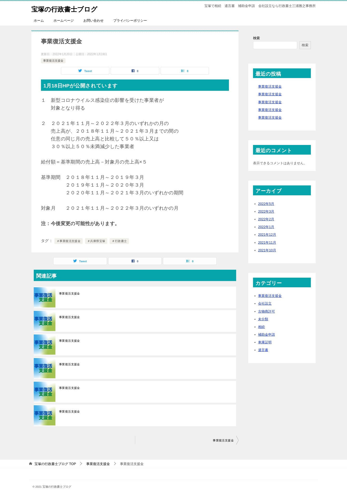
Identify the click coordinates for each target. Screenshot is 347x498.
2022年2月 (266, 219)
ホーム (39, 20)
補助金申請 (266, 334)
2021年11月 (267, 242)
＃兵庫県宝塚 (96, 241)
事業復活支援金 (53, 60)
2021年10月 (267, 250)
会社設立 (265, 303)
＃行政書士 (119, 241)
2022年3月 (266, 211)
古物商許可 (266, 311)
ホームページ (63, 20)
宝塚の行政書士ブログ (68, 8)
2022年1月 (266, 227)
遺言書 (263, 350)
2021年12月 (267, 234)
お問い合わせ (93, 20)
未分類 (263, 319)
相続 (261, 327)
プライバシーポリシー (130, 20)
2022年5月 (266, 204)
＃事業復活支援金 (68, 241)
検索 (256, 38)
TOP (55, 464)
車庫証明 (265, 342)
